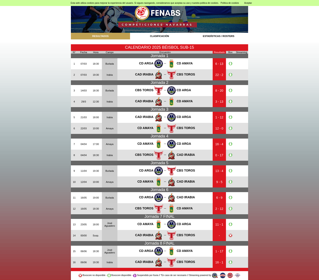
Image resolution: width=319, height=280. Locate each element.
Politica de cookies (230, 3)
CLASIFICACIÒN (159, 36)
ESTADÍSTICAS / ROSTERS (218, 36)
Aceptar (248, 3)
